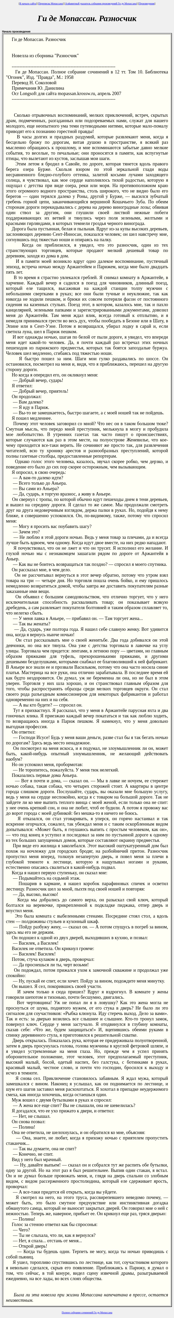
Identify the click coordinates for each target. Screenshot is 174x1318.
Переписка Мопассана (50, 3)
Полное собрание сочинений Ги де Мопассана (87, 1312)
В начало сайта (28, 3)
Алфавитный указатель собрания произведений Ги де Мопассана (101, 3)
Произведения (146, 3)
